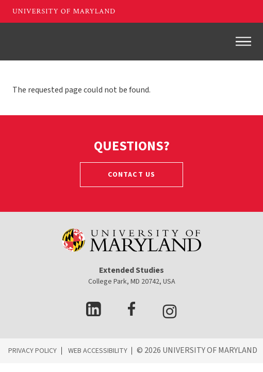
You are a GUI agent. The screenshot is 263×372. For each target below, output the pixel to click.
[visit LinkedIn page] (93, 313)
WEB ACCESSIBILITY (97, 351)
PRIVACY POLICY (32, 351)
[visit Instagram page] (169, 313)
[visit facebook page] (131, 313)
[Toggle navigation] (243, 41)
